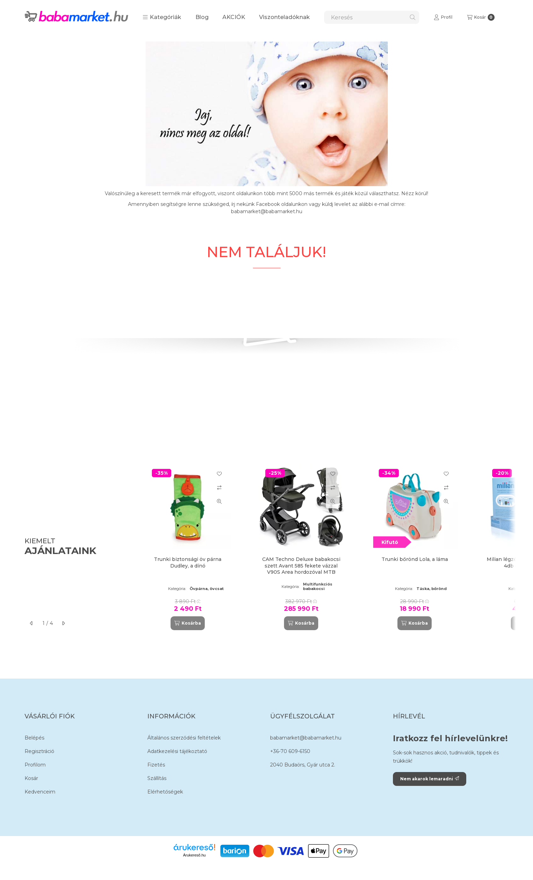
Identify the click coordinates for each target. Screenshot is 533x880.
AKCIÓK (233, 17)
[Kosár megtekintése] (481, 17)
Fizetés (156, 765)
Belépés (34, 738)
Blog (202, 17)
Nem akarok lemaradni (429, 778)
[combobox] (372, 17)
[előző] (31, 623)
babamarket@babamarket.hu (305, 738)
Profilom (35, 765)
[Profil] (443, 17)
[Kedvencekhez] (219, 474)
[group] (323, 546)
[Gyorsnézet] (219, 501)
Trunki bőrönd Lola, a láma (415, 559)
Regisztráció (39, 751)
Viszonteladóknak (284, 17)
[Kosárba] (187, 623)
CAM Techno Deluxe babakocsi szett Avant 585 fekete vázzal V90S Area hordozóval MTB (301, 565)
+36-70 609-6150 (290, 751)
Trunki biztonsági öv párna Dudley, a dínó (187, 562)
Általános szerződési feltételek (184, 738)
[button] (162, 17)
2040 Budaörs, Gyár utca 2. (302, 765)
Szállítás (156, 778)
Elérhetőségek (165, 792)
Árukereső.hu (194, 855)
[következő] (63, 623)
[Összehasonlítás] (219, 488)
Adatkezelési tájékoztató (177, 751)
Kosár (31, 778)
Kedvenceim (40, 792)
